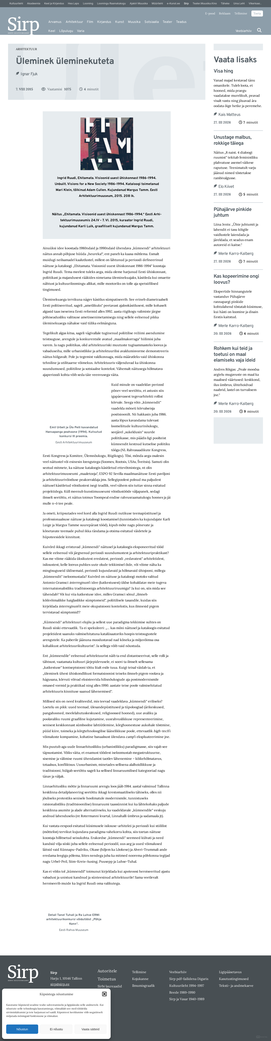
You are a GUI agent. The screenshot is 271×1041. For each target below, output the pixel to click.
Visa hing (223, 71)
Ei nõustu (56, 1029)
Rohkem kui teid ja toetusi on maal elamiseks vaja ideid (234, 354)
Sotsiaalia (151, 22)
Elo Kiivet (226, 186)
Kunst (119, 22)
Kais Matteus (229, 115)
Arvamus (55, 22)
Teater (167, 22)
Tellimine (240, 13)
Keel (51, 31)
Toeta (257, 13)
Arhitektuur (74, 22)
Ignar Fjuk (29, 74)
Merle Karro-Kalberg (235, 253)
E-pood (210, 13)
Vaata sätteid (90, 1029)
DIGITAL (262, 1037)
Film (90, 22)
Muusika (134, 22)
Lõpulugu (66, 31)
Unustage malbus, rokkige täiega (232, 141)
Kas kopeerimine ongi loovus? (236, 280)
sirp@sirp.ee (60, 984)
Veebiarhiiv (243, 31)
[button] (104, 994)
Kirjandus (104, 22)
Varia (80, 31)
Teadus (181, 22)
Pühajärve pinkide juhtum (232, 213)
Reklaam (225, 13)
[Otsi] (259, 30)
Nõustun (22, 1029)
